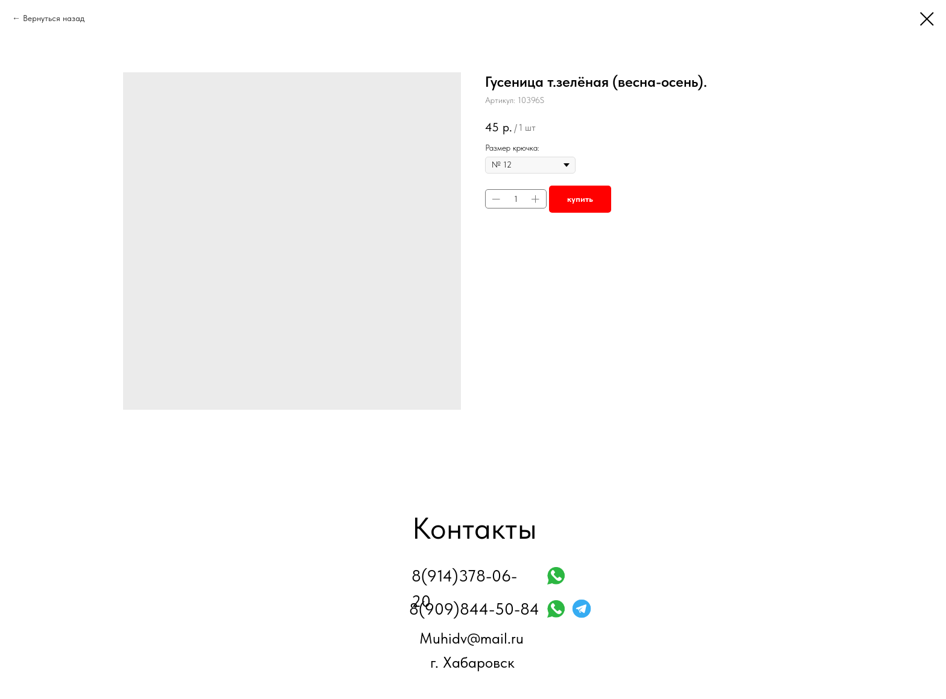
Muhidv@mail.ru (471, 638)
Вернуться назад (53, 18)
